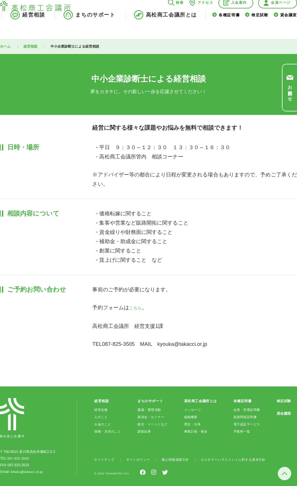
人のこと (101, 416)
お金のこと (103, 424)
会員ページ (281, 16)
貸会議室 (288, 28)
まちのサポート (95, 28)
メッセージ (192, 409)
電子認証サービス (247, 424)
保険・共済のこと (109, 431)
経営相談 (33, 28)
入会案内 (239, 16)
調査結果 (144, 431)
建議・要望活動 (149, 409)
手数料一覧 (242, 431)
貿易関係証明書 (245, 416)
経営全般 (101, 409)
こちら (137, 307)
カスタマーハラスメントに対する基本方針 (242, 459)
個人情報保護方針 (180, 459)
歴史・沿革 (192, 424)
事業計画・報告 (196, 431)
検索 (180, 16)
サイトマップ (105, 459)
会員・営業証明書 (247, 409)
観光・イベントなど (153, 424)
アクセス (205, 16)
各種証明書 (229, 28)
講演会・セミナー (151, 416)
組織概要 (190, 416)
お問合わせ (289, 91)
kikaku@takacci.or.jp (27, 471)
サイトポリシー (141, 459)
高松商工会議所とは (171, 28)
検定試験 (259, 28)
